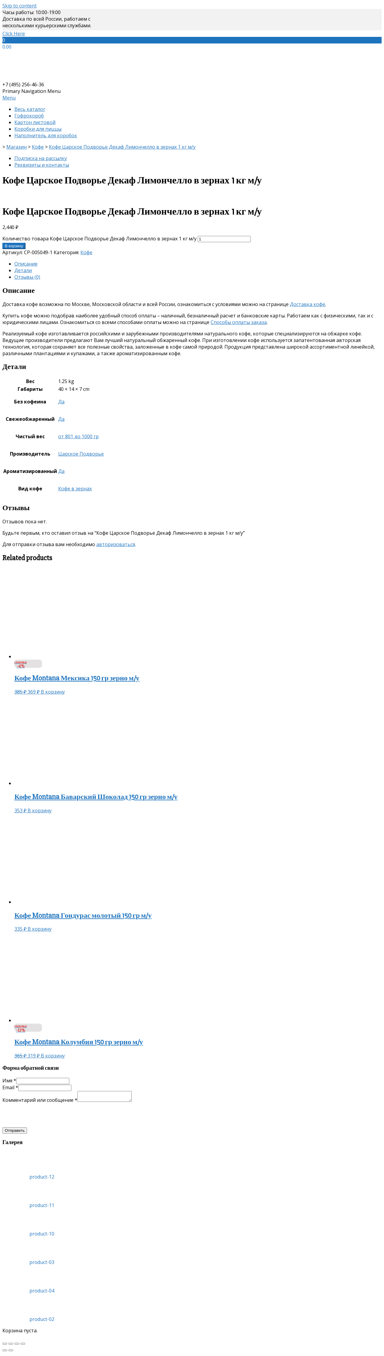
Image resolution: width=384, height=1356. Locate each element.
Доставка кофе (307, 304)
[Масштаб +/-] (22, 1345)
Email (10, 1087)
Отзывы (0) (27, 277)
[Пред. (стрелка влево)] (4, 1352)
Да (61, 401)
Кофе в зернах (75, 488)
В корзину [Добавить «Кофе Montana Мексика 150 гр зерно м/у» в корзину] (53, 691)
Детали (23, 270)
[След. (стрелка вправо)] (10, 1352)
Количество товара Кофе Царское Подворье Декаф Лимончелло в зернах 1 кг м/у (99, 238)
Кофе (86, 252)
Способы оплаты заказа (239, 322)
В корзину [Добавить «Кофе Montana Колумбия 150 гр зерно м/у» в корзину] (53, 1055)
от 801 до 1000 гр (78, 436)
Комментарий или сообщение (39, 1102)
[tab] (198, 263)
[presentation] (48, 1117)
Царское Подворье (81, 454)
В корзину (14, 246)
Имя (9, 1080)
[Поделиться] (10, 1345)
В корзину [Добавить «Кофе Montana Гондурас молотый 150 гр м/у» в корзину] (40, 929)
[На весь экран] (16, 1345)
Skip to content (19, 5)
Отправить (15, 1132)
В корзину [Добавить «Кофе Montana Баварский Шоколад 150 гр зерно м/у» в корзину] (40, 810)
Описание (26, 263)
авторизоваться (115, 544)
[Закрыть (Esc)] (4, 1345)
